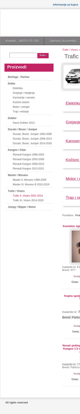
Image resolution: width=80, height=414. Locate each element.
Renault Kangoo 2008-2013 (28, 163)
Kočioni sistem (21, 102)
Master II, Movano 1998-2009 (29, 179)
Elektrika (18, 88)
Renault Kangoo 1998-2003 (28, 154)
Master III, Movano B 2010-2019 (31, 184)
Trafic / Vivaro (16, 191)
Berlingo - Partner (18, 76)
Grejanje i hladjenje (24, 92)
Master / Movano (18, 175)
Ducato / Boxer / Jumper (22, 129)
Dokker (12, 118)
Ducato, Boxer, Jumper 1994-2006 (32, 133)
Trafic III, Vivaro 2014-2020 (28, 200)
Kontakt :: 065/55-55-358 (22, 41)
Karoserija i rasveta (24, 97)
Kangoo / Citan (17, 149)
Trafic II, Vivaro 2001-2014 (28, 195)
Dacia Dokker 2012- (24, 122)
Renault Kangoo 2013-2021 (28, 168)
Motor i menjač (21, 106)
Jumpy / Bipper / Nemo (22, 206)
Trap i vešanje (21, 111)
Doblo (11, 83)
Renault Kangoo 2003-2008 (28, 159)
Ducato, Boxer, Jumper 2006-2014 (32, 138)
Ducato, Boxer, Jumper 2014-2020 (32, 143)
